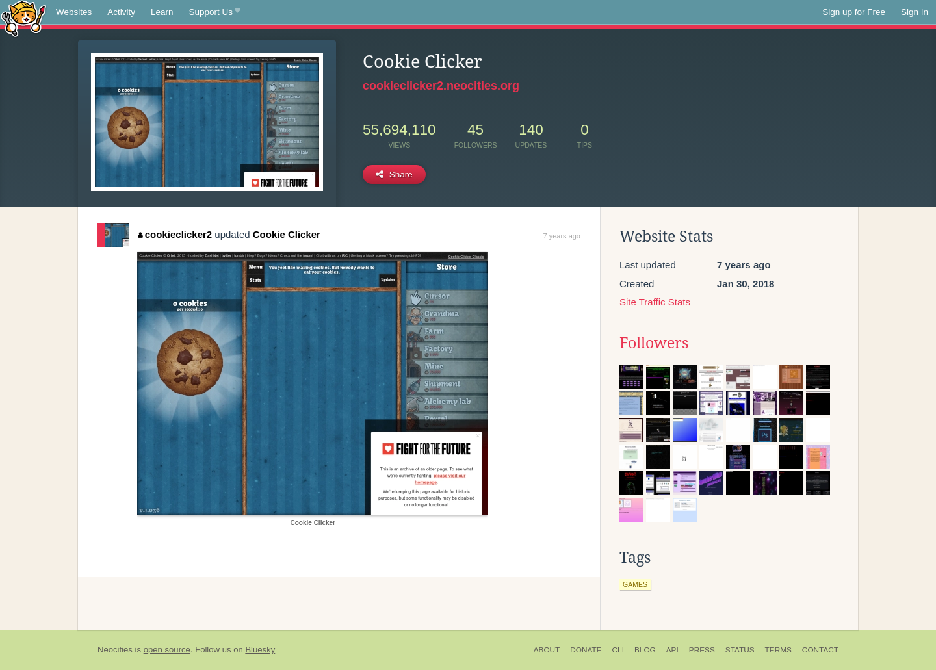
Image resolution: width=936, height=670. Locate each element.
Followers (653, 343)
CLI (618, 649)
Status (740, 649)
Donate (585, 649)
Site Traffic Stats (654, 301)
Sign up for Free (853, 12)
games (635, 584)
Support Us (214, 12)
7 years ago (561, 236)
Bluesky (260, 649)
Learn (162, 12)
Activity (121, 12)
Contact (820, 649)
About (547, 649)
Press (702, 649)
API (672, 649)
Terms (778, 649)
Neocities (115, 649)
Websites (74, 12)
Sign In (914, 12)
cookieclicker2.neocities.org (441, 85)
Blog (645, 649)
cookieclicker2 (175, 234)
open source (167, 649)
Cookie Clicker (286, 234)
